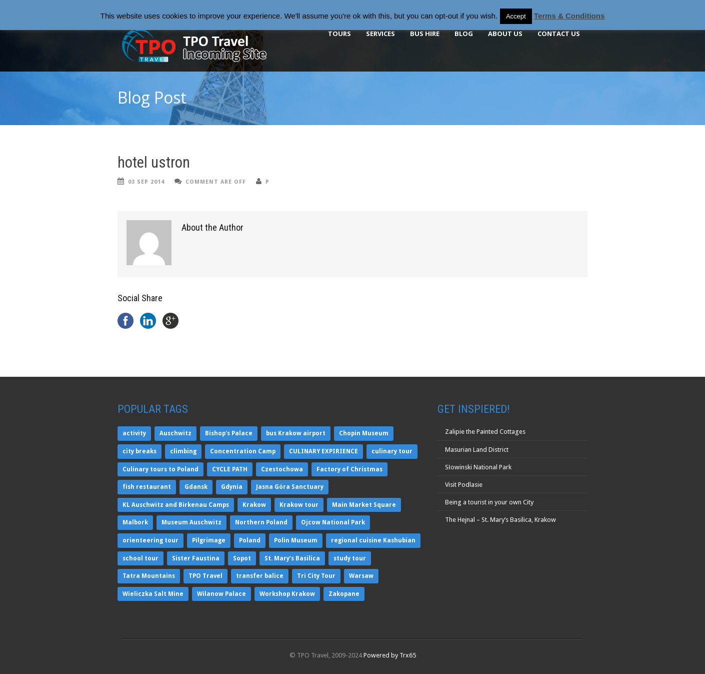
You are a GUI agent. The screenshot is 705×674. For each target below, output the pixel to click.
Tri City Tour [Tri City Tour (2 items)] (316, 575)
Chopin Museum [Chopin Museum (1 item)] (363, 433)
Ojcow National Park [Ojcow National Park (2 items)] (333, 522)
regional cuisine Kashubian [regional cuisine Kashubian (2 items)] (373, 540)
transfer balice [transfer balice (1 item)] (260, 575)
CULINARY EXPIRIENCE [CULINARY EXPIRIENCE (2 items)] (323, 451)
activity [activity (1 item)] (134, 433)
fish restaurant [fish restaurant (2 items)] (146, 486)
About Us (505, 33)
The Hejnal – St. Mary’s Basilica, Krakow (500, 519)
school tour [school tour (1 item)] (140, 558)
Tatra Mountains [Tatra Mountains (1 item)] (148, 575)
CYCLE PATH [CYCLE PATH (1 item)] (230, 469)
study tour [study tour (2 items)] (350, 558)
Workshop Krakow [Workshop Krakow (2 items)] (287, 593)
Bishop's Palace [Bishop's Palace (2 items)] (228, 433)
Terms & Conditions (569, 16)
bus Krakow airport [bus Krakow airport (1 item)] (296, 433)
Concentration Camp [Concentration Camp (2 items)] (243, 451)
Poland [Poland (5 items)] (249, 540)
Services (380, 33)
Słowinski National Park (478, 467)
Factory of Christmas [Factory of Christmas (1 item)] (349, 469)
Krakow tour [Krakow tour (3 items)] (299, 504)
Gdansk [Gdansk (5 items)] (196, 486)
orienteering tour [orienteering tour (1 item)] (150, 540)
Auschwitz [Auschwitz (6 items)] (176, 433)
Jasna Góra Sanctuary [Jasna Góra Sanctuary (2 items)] (290, 486)
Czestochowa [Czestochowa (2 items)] (282, 469)
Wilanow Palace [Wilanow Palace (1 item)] (221, 593)
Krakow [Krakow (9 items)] (254, 504)
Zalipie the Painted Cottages (485, 431)
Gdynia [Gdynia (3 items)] (231, 486)
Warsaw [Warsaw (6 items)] (361, 575)
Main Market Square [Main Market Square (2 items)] (364, 504)
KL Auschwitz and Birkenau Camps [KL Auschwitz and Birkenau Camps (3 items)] (175, 504)
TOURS (339, 33)
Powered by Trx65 (390, 655)
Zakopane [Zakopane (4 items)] (344, 593)
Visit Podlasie (463, 484)
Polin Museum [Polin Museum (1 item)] (296, 540)
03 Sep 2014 (146, 182)
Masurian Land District (476, 449)
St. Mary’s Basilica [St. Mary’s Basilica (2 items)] (292, 558)
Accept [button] (516, 16)
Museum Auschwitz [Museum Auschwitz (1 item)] (192, 522)
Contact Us (559, 33)
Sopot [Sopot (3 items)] (242, 558)
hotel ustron (154, 162)
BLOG (463, 33)
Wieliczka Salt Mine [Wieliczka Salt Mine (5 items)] (153, 593)
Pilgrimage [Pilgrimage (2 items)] (209, 540)
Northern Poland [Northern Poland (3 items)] (261, 522)
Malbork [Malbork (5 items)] (135, 522)
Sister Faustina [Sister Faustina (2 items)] (196, 558)
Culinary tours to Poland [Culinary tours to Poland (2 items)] (160, 469)
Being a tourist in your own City (489, 502)
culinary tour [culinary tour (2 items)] (392, 451)
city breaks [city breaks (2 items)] (139, 451)
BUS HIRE (425, 33)
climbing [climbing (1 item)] (183, 451)
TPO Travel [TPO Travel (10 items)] (205, 575)
